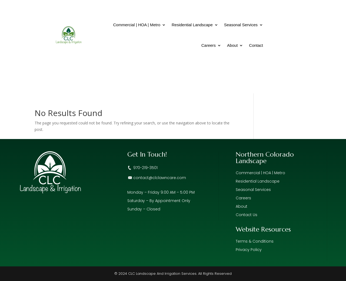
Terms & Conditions (255, 241)
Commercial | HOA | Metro (136, 24)
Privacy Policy (249, 249)
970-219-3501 (145, 167)
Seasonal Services (241, 24)
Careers (208, 45)
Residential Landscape (192, 24)
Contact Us (246, 214)
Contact (256, 45)
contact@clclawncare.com (159, 177)
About (232, 45)
